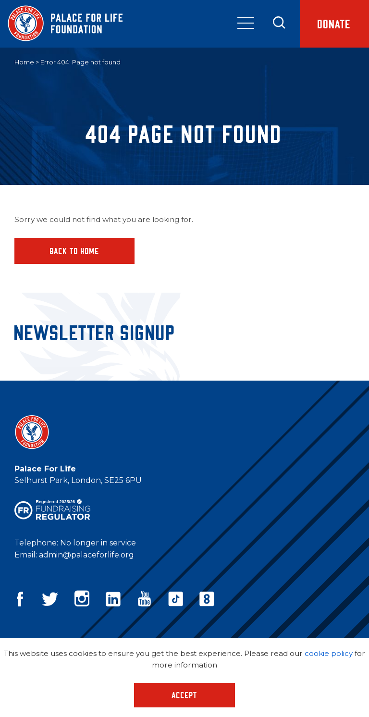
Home (24, 62)
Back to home (74, 251)
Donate (332, 24)
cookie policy (329, 653)
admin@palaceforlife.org (86, 554)
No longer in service (98, 542)
